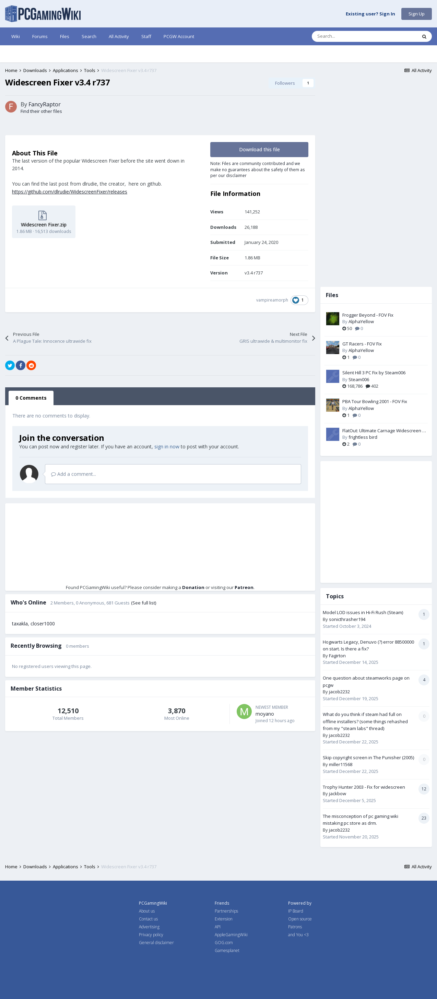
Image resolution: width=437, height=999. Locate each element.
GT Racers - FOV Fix (362, 344)
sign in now (166, 446)
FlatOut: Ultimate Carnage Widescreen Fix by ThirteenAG (385, 430)
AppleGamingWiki (231, 935)
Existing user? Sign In (370, 14)
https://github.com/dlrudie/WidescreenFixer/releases (69, 191)
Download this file (259, 149)
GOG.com (224, 942)
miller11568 (340, 764)
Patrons (295, 927)
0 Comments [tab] (31, 398)
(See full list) (143, 603)
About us (147, 911)
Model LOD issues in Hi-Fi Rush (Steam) (363, 612)
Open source (300, 919)
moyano (265, 713)
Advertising (149, 927)
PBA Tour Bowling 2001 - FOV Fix (374, 401)
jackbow (337, 793)
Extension (224, 919)
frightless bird (363, 437)
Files (64, 36)
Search (89, 36)
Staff (146, 36)
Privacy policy (151, 935)
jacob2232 (339, 692)
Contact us (148, 919)
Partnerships (226, 911)
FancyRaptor (44, 104)
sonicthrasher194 (347, 619)
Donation (193, 587)
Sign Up (417, 14)
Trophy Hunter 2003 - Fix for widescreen (364, 787)
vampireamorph (272, 300)
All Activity (119, 36)
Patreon (244, 587)
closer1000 (43, 623)
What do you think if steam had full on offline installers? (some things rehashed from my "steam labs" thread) (365, 721)
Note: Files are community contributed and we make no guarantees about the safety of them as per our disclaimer (257, 169)
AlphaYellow (361, 321)
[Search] (350, 36)
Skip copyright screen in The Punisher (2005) (368, 757)
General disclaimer (156, 942)
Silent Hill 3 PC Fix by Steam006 (373, 372)
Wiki (15, 36)
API (218, 927)
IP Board (295, 911)
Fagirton (337, 656)
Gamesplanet (227, 950)
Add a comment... (73, 474)
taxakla (20, 623)
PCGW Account (179, 36)
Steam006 (359, 379)
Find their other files (41, 111)
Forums (40, 36)
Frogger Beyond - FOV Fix (367, 315)
